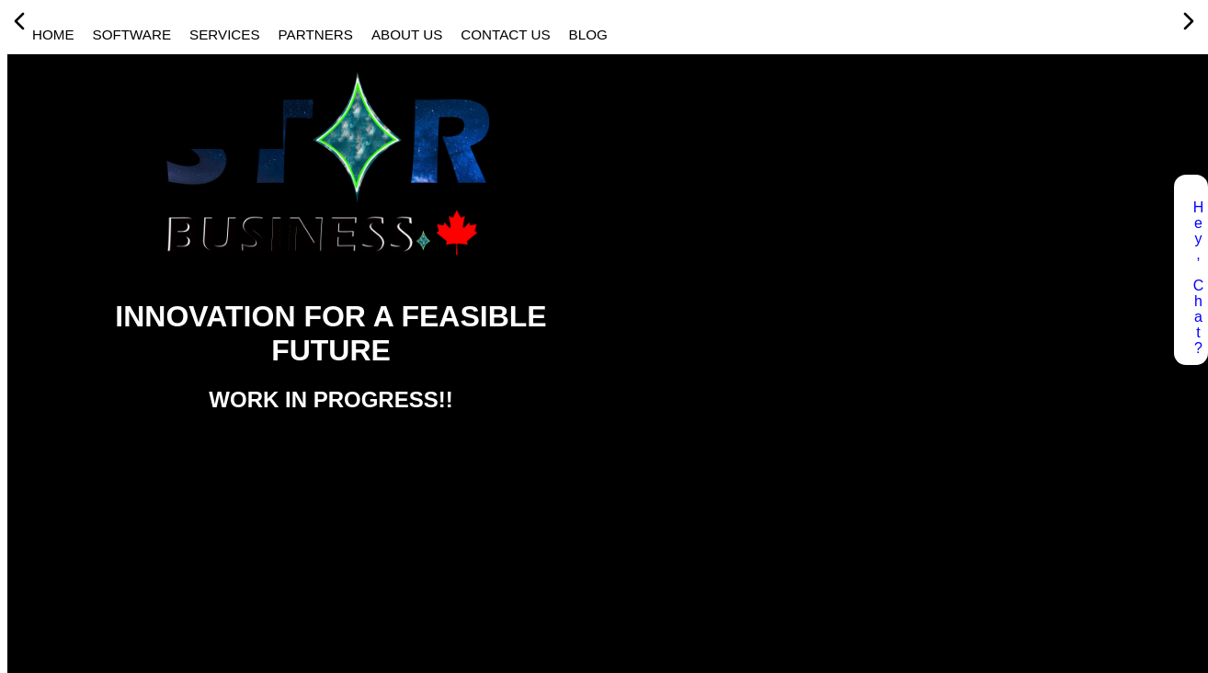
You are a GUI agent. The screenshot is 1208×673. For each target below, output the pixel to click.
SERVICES (224, 34)
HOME (53, 34)
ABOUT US (406, 34)
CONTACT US (505, 34)
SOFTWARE (132, 34)
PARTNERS (316, 34)
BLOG (588, 34)
